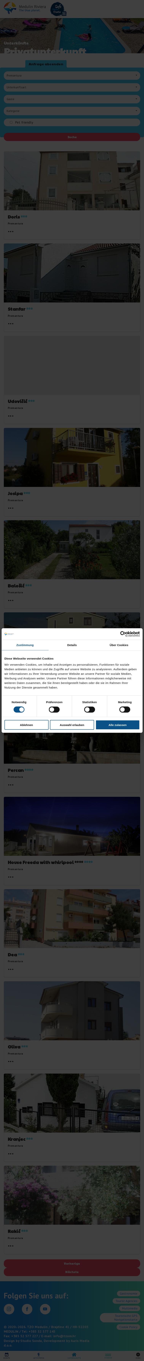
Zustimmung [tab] (25, 645)
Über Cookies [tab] (119, 645)
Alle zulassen (117, 724)
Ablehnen (26, 724)
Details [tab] (72, 645)
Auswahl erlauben (72, 724)
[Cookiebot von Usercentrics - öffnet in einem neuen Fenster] (123, 634)
